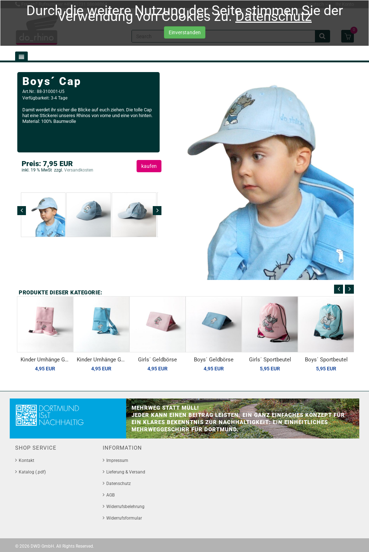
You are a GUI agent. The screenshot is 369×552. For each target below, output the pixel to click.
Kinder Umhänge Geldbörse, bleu (103, 359)
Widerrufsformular (124, 518)
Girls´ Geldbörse (157, 359)
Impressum (117, 460)
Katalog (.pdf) (32, 472)
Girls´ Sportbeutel (270, 359)
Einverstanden (185, 33)
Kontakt (26, 460)
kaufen (149, 166)
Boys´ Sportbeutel (326, 359)
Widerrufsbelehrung (125, 506)
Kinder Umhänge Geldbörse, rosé (47, 359)
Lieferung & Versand (125, 472)
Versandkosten (78, 170)
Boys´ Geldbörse (214, 359)
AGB (110, 495)
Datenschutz (273, 16)
